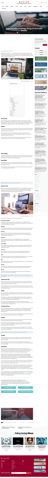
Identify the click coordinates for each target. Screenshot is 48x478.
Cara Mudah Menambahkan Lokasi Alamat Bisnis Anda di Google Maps (40, 160)
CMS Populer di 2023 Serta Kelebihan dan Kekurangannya (8, 428)
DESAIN (41, 54)
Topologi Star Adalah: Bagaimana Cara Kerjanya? (6, 446)
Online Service (37, 176)
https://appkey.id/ (27, 372)
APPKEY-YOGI (6, 450)
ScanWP (12, 114)
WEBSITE (41, 50)
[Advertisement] (17, 44)
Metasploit (14, 103)
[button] (46, 3)
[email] (39, 45)
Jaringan (36, 210)
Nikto (13, 108)
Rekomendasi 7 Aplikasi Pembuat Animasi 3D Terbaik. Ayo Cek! (41, 129)
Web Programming (23, 26)
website (11, 53)
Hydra (13, 107)
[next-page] (25, 452)
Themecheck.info (13, 110)
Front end (36, 94)
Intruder (11, 113)
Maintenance (19, 25)
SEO (35, 192)
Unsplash (31, 81)
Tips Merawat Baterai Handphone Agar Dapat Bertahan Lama (41, 446)
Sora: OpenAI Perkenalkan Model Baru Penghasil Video (18, 446)
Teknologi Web (28, 26)
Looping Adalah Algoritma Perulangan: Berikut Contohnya (39, 121)
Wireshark (14, 104)
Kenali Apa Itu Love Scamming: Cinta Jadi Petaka (24, 428)
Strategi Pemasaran (38, 197)
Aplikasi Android (37, 127)
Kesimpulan (12, 115)
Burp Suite (14, 105)
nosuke (20, 32)
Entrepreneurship (37, 181)
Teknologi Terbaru (37, 205)
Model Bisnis (37, 179)
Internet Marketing (37, 194)
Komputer (36, 208)
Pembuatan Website (15, 25)
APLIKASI (41, 52)
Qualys (11, 111)
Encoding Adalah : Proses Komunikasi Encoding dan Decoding (39, 112)
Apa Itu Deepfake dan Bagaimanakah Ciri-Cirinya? (30, 446)
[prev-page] (23, 452)
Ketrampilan (37, 184)
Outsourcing (36, 186)
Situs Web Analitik (37, 199)
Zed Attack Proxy (13, 112)
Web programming (13, 422)
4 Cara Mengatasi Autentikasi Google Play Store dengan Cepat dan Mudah (40, 152)
